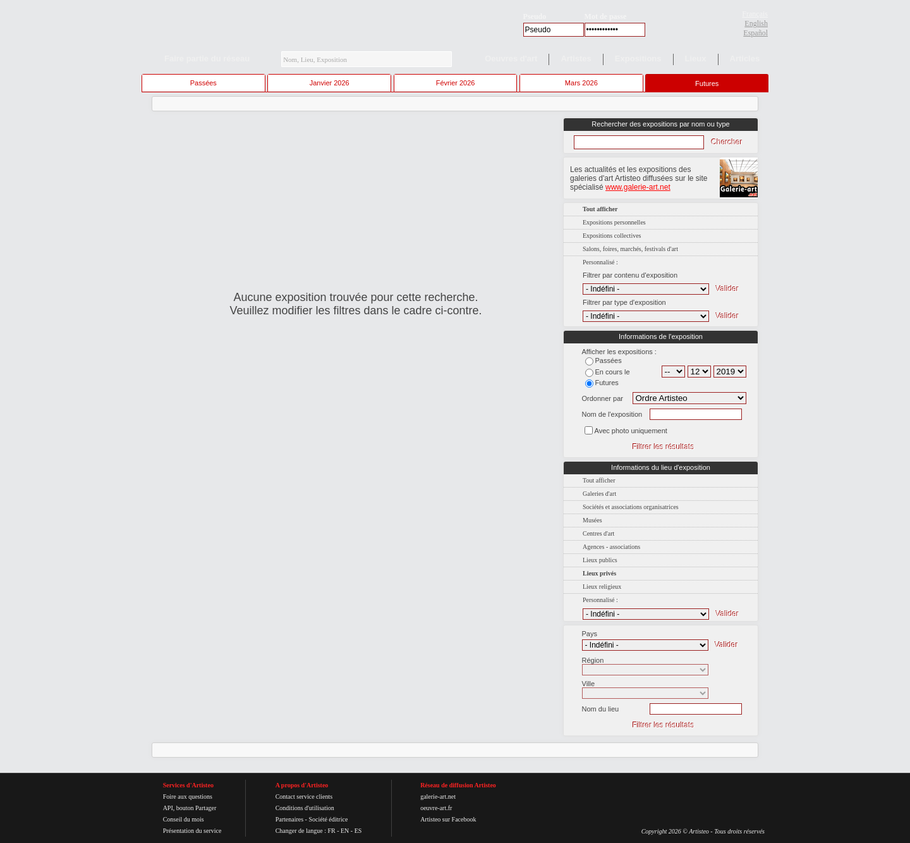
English (756, 23)
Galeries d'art (599, 493)
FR (331, 830)
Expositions (638, 58)
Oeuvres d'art (511, 58)
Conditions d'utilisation (305, 807)
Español (755, 32)
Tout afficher (599, 480)
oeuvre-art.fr (436, 807)
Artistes (576, 58)
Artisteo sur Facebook (448, 819)
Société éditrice (328, 819)
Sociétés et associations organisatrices (631, 506)
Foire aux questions (187, 796)
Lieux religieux (602, 586)
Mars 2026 (581, 83)
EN (345, 830)
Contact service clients (304, 796)
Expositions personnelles (614, 222)
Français (755, 13)
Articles (745, 58)
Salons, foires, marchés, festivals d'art (630, 248)
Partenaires (289, 819)
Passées (203, 83)
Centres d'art (598, 533)
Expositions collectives (612, 235)
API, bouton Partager (190, 807)
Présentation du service (192, 830)
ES (358, 830)
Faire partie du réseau (207, 58)
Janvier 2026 (329, 83)
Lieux (696, 58)
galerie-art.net (438, 796)
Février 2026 (455, 83)
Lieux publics (600, 560)
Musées (592, 520)
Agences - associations (611, 546)
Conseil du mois (183, 819)
